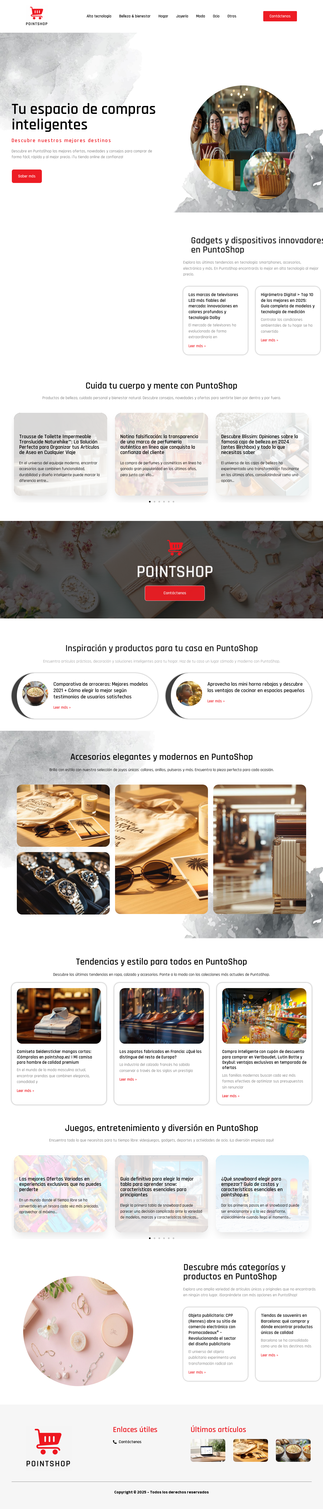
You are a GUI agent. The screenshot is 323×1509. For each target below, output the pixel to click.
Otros (231, 16)
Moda (200, 16)
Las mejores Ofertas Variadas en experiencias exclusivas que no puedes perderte (60, 1184)
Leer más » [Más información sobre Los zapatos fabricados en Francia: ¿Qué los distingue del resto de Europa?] (128, 1079)
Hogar (163, 16)
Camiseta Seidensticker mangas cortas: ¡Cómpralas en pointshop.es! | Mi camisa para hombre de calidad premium (54, 1057)
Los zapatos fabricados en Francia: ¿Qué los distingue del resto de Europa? (161, 1054)
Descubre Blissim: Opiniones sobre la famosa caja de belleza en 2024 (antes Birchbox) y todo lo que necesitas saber (259, 444)
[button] (150, 501)
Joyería (182, 16)
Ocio (216, 16)
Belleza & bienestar (135, 16)
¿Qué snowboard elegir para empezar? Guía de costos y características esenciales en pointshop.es (252, 1187)
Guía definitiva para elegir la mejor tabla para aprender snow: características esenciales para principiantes (157, 1187)
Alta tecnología (99, 16)
